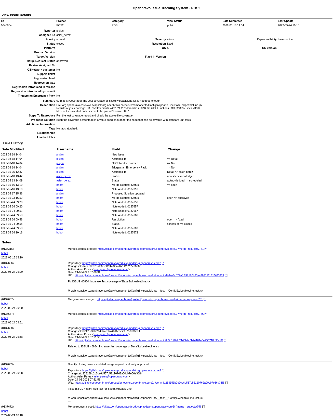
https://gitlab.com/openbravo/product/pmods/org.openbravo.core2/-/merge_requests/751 (151, 248)
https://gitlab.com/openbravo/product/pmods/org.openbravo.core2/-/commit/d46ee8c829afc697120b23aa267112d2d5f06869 (149, 275)
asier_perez (63, 176)
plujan (59, 154)
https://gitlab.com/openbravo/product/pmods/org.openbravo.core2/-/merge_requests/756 (151, 313)
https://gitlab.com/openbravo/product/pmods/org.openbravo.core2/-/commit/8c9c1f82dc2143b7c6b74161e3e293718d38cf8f (149, 340)
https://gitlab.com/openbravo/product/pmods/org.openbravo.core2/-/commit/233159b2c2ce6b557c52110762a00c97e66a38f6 (149, 382)
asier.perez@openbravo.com (111, 269)
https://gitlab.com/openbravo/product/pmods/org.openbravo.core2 (121, 263)
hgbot (59, 184)
